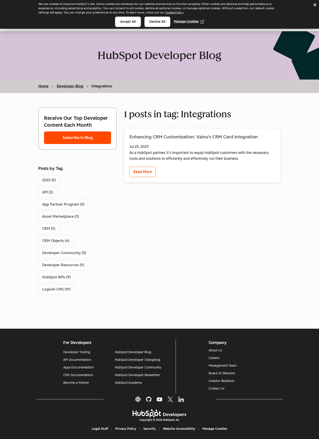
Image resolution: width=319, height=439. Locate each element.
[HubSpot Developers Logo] (159, 413)
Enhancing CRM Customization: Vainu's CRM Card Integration (193, 137)
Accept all (128, 22)
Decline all (157, 22)
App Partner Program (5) (63, 204)
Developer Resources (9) (63, 265)
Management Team (223, 366)
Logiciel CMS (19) (56, 289)
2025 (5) (49, 180)
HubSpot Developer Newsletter (137, 375)
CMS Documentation (78, 375)
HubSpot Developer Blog (133, 352)
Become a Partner (76, 383)
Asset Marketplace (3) (60, 216)
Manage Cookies (189, 21)
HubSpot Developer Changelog (137, 360)
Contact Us (216, 388)
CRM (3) (48, 228)
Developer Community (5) (64, 253)
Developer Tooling (76, 352)
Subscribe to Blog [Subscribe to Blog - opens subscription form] (78, 137)
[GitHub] (148, 399)
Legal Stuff (100, 429)
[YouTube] (159, 399)
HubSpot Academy (128, 383)
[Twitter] (170, 399)
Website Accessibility (179, 429)
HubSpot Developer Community (138, 367)
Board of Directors (222, 373)
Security (149, 429)
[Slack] (138, 399)
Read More (142, 172)
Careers (214, 358)
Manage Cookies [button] (214, 429)
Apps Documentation (78, 367)
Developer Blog (70, 86)
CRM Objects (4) (55, 241)
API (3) (47, 192)
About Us (215, 350)
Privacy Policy (125, 429)
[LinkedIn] (181, 399)
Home (43, 86)
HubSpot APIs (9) (56, 277)
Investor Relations (221, 381)
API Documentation (77, 360)
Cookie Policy (174, 12)
